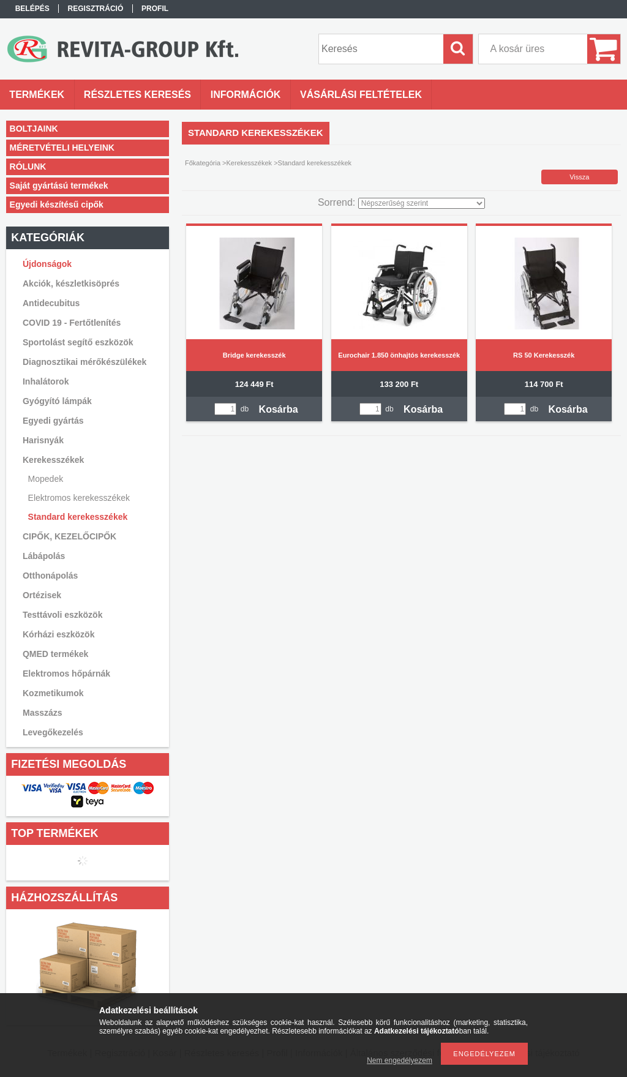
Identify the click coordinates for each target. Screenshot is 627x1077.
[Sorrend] (421, 203)
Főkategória (202, 163)
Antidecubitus (51, 303)
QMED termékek (55, 654)
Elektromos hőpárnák (66, 673)
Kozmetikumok (53, 693)
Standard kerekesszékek (78, 517)
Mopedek (46, 479)
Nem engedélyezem (399, 1060)
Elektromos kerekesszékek (79, 498)
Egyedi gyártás (53, 421)
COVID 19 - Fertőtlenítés (72, 323)
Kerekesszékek (249, 163)
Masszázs (42, 713)
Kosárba (278, 409)
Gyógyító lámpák (57, 401)
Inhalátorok (46, 381)
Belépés (32, 8)
